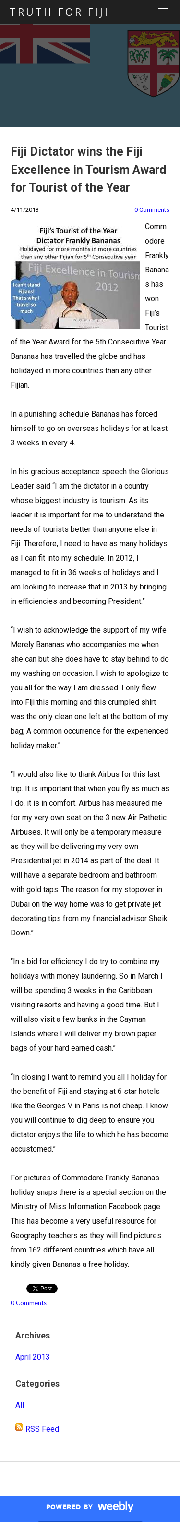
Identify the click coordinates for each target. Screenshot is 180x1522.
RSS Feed (42, 1429)
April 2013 (32, 1357)
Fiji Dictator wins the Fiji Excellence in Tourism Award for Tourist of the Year (88, 170)
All (19, 1405)
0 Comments (151, 209)
